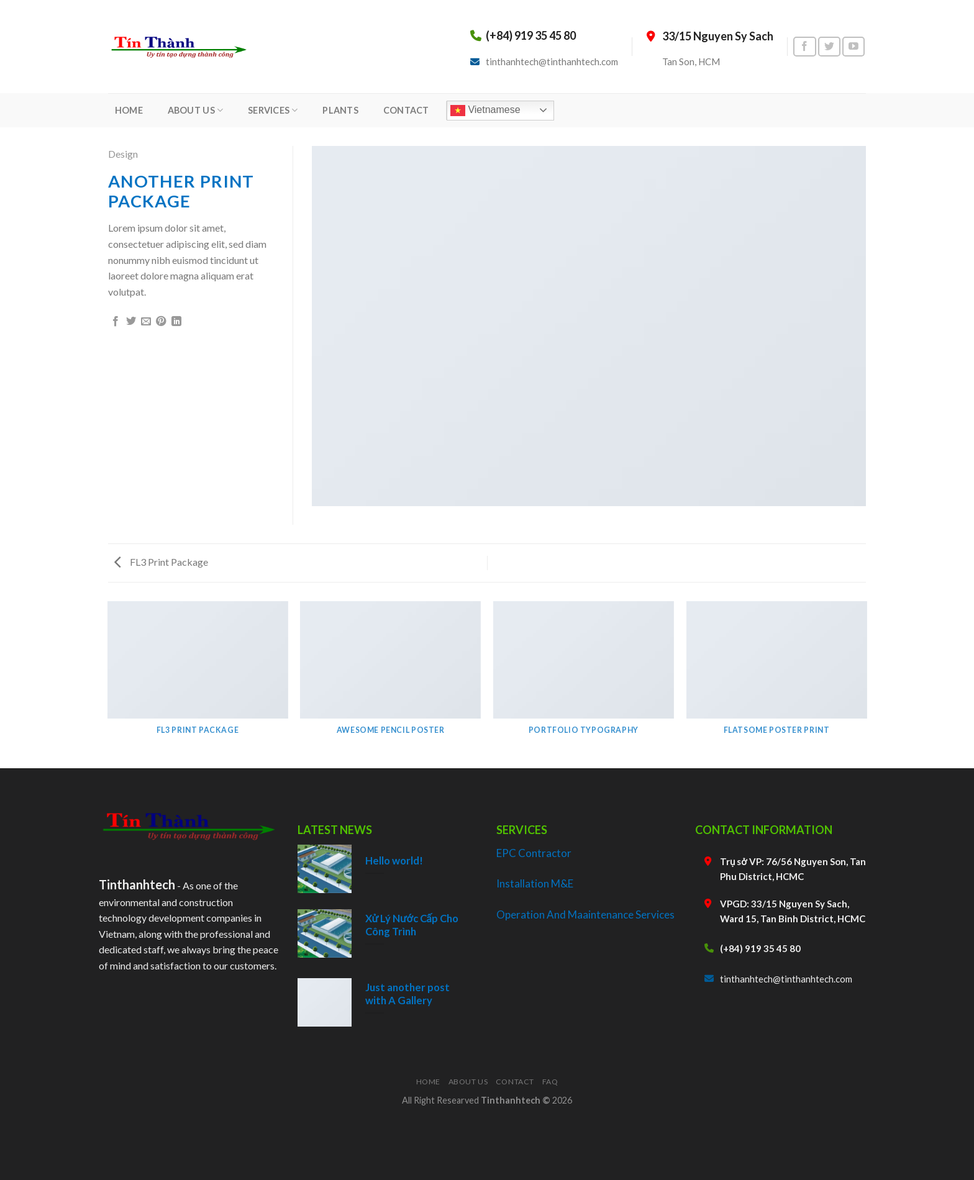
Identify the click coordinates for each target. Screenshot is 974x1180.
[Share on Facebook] (116, 321)
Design (123, 154)
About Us (468, 1081)
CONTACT (406, 110)
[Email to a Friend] (146, 321)
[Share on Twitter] (131, 321)
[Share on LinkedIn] (176, 321)
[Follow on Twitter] (829, 47)
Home (428, 1081)
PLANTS (340, 110)
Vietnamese (485, 110)
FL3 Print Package (161, 562)
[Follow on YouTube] (853, 47)
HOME (129, 110)
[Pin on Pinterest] (161, 321)
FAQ (550, 1081)
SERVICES (273, 110)
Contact (515, 1081)
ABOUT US (196, 110)
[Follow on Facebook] (804, 47)
